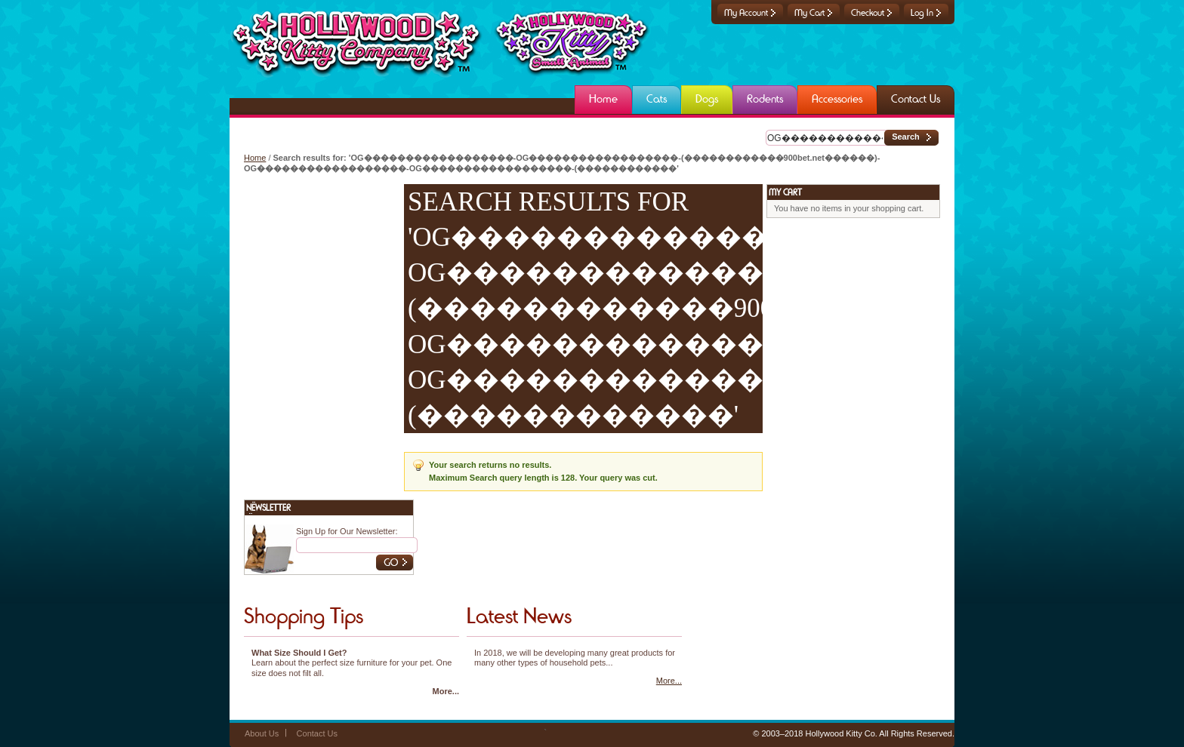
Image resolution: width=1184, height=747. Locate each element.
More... (446, 691)
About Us (262, 733)
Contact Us (317, 733)
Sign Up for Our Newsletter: (347, 531)
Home (255, 157)
